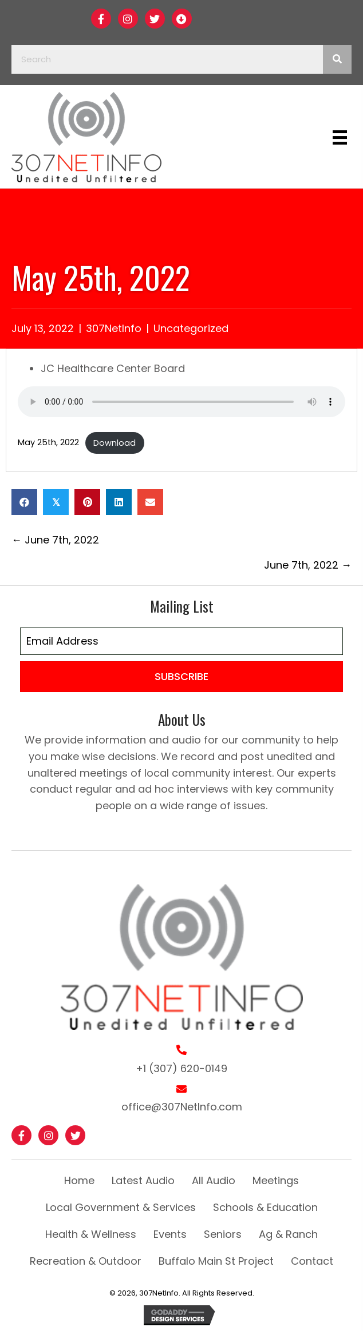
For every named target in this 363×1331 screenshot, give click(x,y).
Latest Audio (143, 1180)
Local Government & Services (121, 1207)
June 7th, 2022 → (308, 565)
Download (114, 443)
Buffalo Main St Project (216, 1261)
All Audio (213, 1180)
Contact (312, 1261)
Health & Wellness (90, 1234)
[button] (101, 19)
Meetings (275, 1180)
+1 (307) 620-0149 (181, 1068)
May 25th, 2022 (48, 443)
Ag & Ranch (288, 1234)
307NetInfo (113, 328)
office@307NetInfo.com (181, 1107)
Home (79, 1180)
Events (170, 1234)
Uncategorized (190, 328)
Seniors (223, 1234)
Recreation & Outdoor (85, 1261)
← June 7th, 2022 (55, 540)
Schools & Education (265, 1207)
